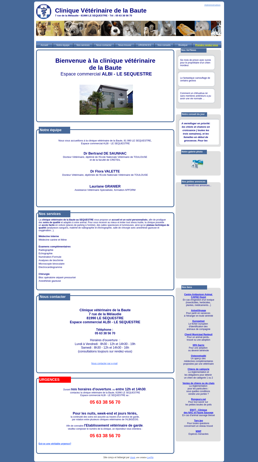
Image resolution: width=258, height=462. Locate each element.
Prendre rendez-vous (206, 45)
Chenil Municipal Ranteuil (198, 334)
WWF (198, 431)
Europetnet (198, 321)
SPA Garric (198, 345)
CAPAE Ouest (198, 297)
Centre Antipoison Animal (198, 294)
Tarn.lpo (198, 420)
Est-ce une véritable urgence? (55, 443)
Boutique (182, 45)
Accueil (44, 45)
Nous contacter (104, 45)
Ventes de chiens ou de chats (198, 383)
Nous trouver (124, 45)
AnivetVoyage (198, 310)
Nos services (83, 45)
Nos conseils (164, 45)
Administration (212, 5)
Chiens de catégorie (198, 369)
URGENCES (144, 45)
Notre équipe (63, 45)
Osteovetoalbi (198, 356)
